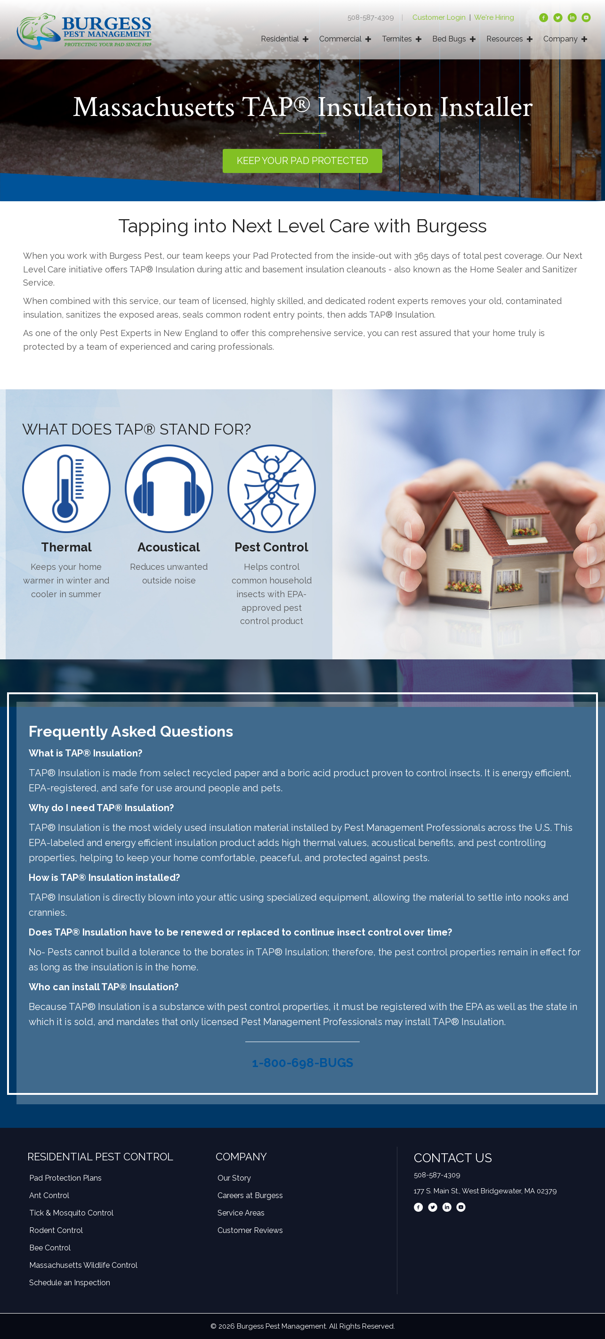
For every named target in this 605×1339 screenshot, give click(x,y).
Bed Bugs (449, 38)
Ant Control (49, 1195)
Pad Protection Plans (65, 1178)
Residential (280, 38)
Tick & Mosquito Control (71, 1212)
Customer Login (440, 17)
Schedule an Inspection (69, 1282)
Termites (397, 38)
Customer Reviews (250, 1230)
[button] (302, 161)
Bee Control (50, 1247)
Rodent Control (56, 1230)
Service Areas (241, 1212)
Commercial (340, 38)
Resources (504, 38)
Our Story (234, 1178)
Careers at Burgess (250, 1195)
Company (560, 38)
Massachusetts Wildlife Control (83, 1265)
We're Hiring (494, 17)
